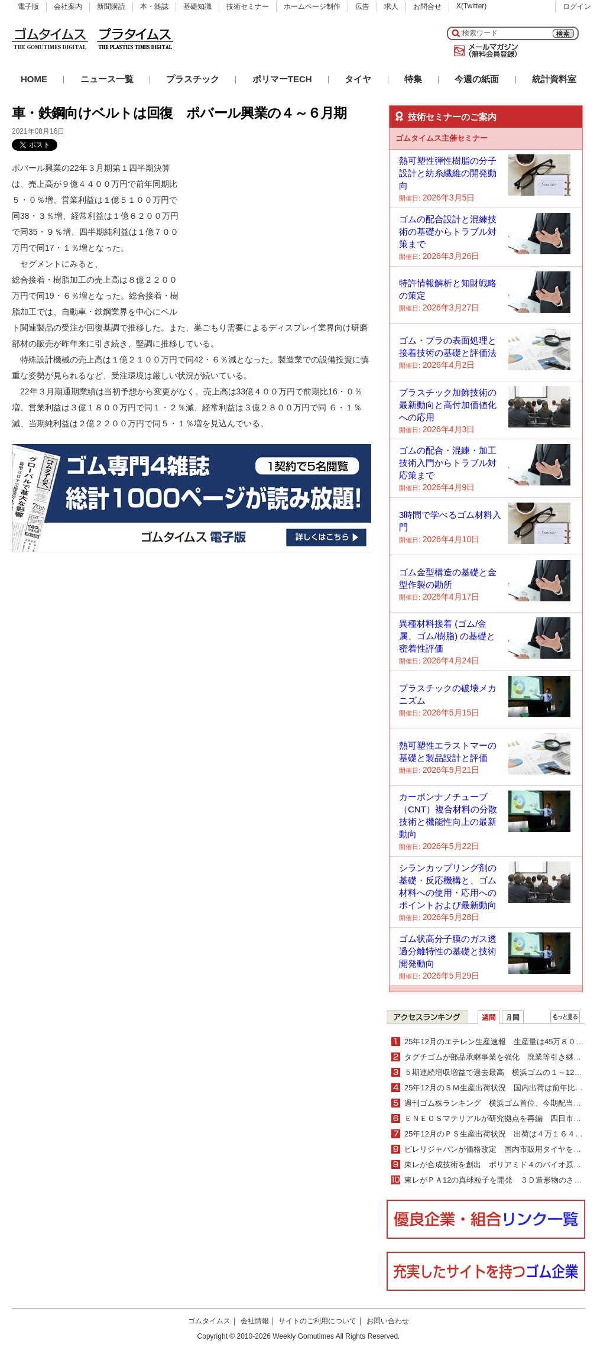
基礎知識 (197, 6)
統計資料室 (554, 79)
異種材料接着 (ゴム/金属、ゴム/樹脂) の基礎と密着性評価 (447, 635)
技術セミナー (247, 6)
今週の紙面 (477, 79)
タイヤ (358, 79)
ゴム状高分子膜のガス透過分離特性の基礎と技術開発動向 (448, 951)
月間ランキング (513, 1017)
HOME (34, 79)
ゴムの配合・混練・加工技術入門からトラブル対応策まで (448, 462)
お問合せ (427, 6)
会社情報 (255, 1321)
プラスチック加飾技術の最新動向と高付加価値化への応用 (448, 404)
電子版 (28, 6)
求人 (391, 6)
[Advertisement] (282, 234)
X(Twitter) (471, 6)
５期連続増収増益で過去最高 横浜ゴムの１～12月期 (496, 1072)
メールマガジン (483, 51)
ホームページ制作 (312, 6)
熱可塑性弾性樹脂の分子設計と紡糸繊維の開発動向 (448, 173)
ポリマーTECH (282, 79)
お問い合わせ (387, 1321)
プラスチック (192, 79)
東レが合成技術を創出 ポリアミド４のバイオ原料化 (496, 1164)
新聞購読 (111, 6)
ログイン (577, 6)
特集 (413, 79)
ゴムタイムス (209, 1321)
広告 (362, 6)
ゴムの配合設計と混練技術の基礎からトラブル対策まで (448, 231)
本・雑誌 (154, 6)
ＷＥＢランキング (565, 1017)
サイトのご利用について (317, 1321)
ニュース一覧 (107, 79)
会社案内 (68, 6)
